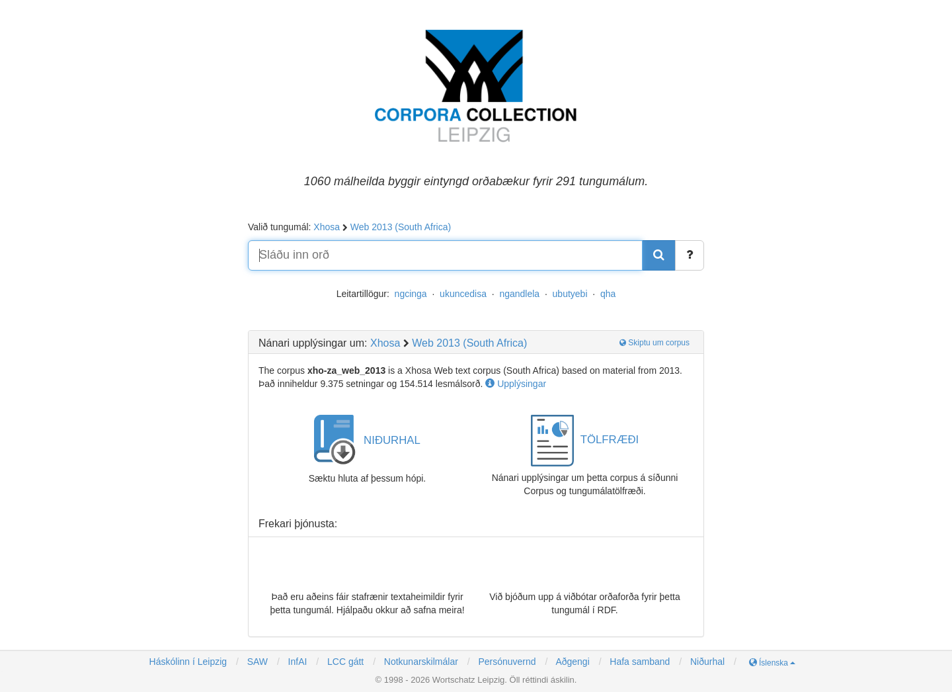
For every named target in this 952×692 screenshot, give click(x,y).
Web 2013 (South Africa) (400, 227)
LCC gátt (344, 661)
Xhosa (326, 227)
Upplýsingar (515, 383)
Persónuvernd (507, 661)
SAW (256, 661)
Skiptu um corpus (654, 343)
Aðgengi (572, 661)
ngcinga (411, 293)
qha (607, 293)
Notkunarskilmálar (421, 661)
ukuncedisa (463, 293)
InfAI (296, 661)
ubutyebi (570, 293)
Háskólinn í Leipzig (188, 661)
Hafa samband (640, 661)
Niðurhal (707, 661)
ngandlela (519, 293)
